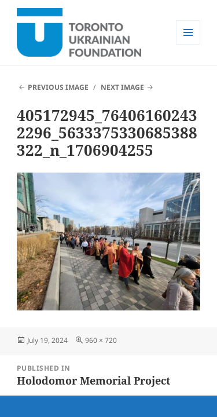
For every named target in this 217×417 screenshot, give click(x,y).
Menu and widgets (188, 44)
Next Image (122, 87)
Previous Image (58, 87)
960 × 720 (101, 340)
